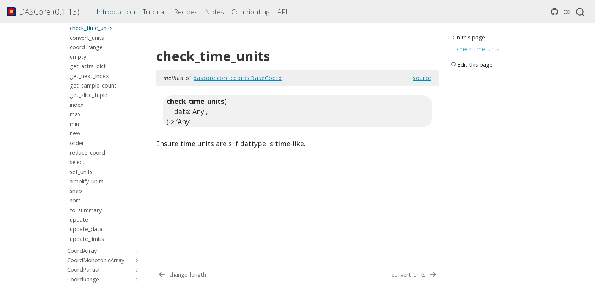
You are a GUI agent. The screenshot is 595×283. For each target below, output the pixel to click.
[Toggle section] (135, 250)
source (422, 77)
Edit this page (475, 64)
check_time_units (478, 49)
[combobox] (580, 11)
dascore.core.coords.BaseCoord (238, 77)
